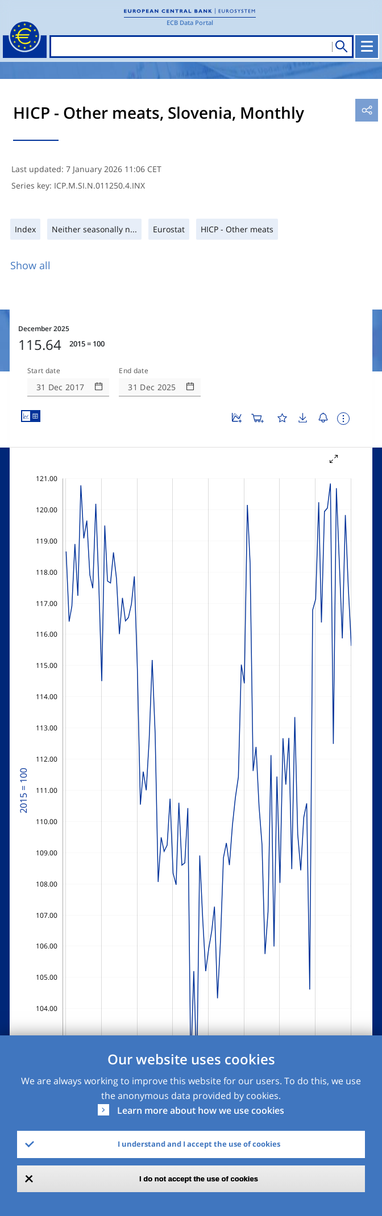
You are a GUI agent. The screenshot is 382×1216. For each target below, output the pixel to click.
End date (133, 370)
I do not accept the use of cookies (198, 1179)
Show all (30, 265)
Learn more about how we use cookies (200, 1110)
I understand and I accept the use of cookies (199, 1144)
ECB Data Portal (190, 22)
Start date (43, 370)
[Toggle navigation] (366, 46)
